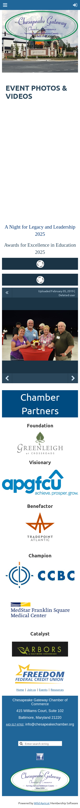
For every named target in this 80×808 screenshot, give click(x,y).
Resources (57, 689)
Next (73, 378)
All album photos (7, 293)
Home (20, 689)
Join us (31, 689)
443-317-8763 (14, 724)
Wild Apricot (42, 803)
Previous (7, 378)
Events (43, 689)
